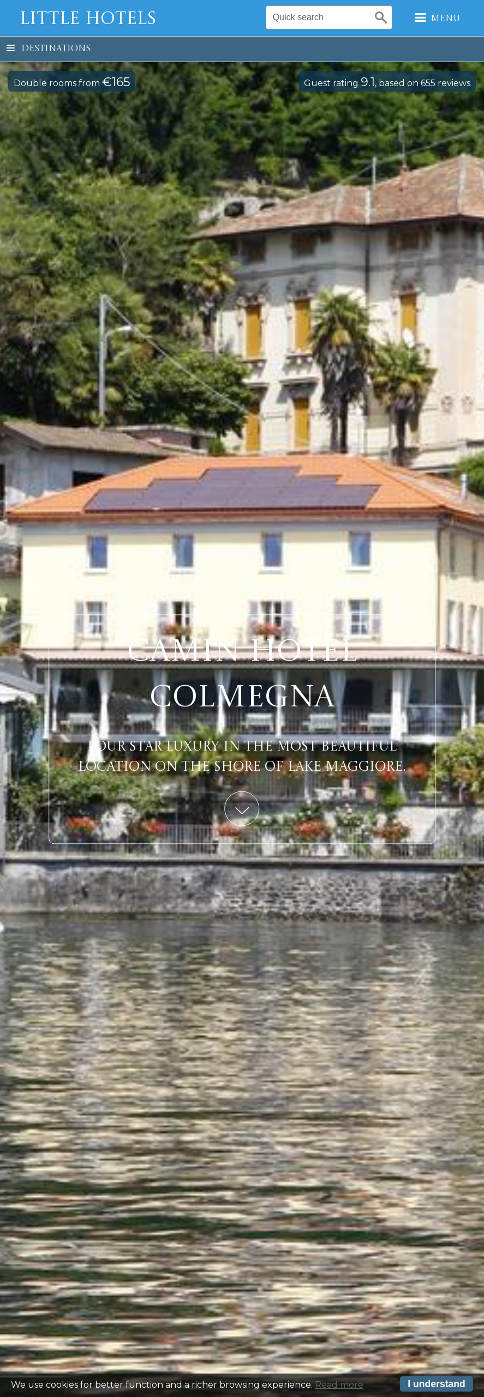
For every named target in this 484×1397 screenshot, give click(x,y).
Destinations (49, 49)
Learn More (242, 808)
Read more (339, 1385)
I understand (436, 1383)
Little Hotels (88, 19)
